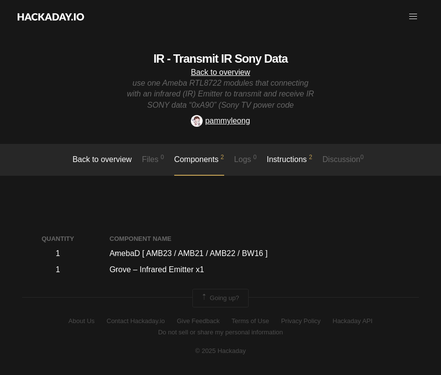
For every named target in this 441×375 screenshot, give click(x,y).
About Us (81, 321)
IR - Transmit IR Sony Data (220, 58)
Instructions (289, 159)
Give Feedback (198, 321)
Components (199, 159)
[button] (413, 16)
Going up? (219, 298)
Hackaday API (353, 321)
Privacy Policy (301, 321)
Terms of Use (250, 321)
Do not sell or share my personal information (220, 332)
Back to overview (220, 72)
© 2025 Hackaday (220, 350)
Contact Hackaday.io (136, 321)
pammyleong (220, 121)
